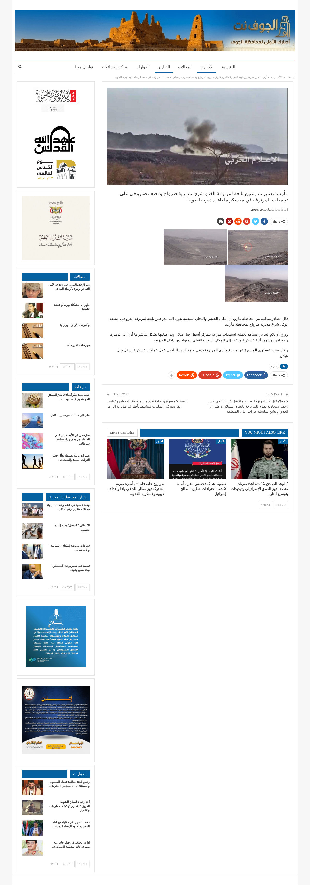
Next (265, 504)
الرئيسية (228, 67)
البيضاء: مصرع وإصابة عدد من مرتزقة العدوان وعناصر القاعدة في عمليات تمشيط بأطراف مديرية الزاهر (147, 404)
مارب (274, 366)
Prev (280, 504)
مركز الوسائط (116, 67)
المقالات (185, 67)
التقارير (164, 67)
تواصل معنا (84, 67)
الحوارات (143, 67)
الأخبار (208, 67)
